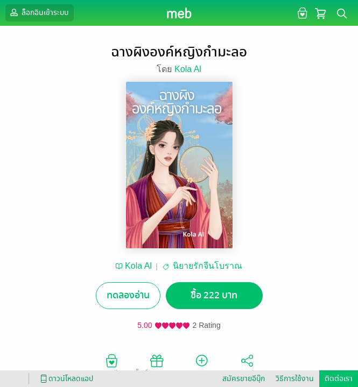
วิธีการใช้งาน (295, 378)
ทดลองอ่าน (128, 295)
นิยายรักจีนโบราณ (207, 265)
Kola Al (187, 69)
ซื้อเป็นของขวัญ (156, 365)
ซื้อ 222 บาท (214, 295)
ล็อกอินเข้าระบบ (38, 12)
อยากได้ (111, 365)
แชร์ (247, 365)
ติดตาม (201, 365)
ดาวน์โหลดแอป (65, 378)
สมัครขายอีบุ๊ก (243, 378)
